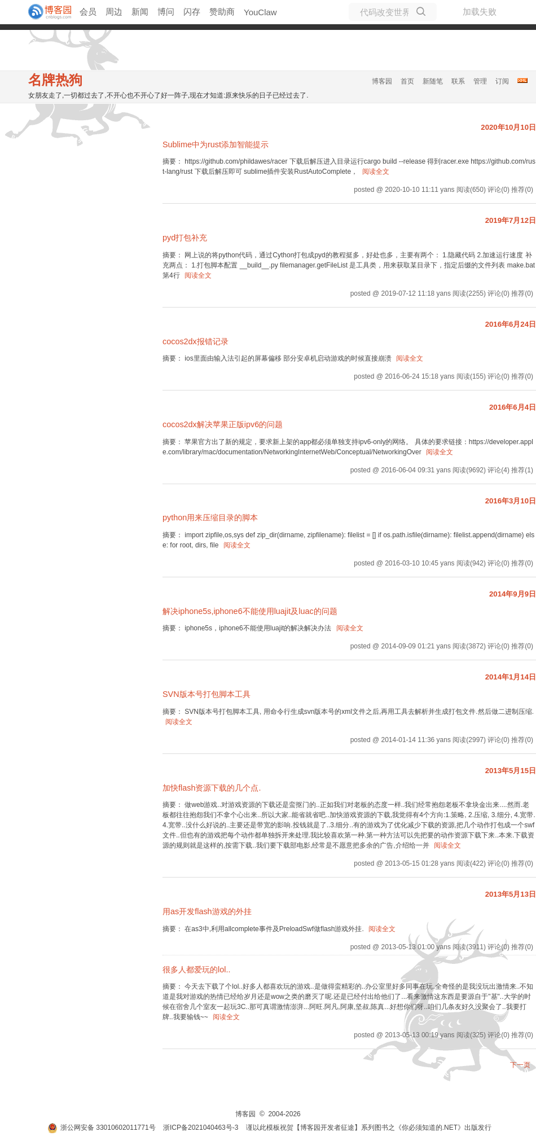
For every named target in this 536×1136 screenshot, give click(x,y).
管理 (480, 81)
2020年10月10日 (508, 127)
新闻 (139, 11)
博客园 (382, 81)
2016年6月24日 (510, 324)
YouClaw (260, 12)
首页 (407, 81)
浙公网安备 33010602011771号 (101, 1127)
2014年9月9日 (512, 594)
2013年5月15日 (510, 770)
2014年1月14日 (510, 677)
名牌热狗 (55, 79)
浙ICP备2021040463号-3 (200, 1127)
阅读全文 (375, 172)
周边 (114, 11)
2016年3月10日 (510, 501)
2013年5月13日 (510, 894)
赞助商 (222, 11)
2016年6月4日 (512, 407)
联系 (458, 81)
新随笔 (433, 81)
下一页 (520, 1065)
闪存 (191, 11)
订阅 (502, 81)
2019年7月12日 (510, 220)
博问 (165, 11)
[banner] (45, 12)
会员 (88, 11)
